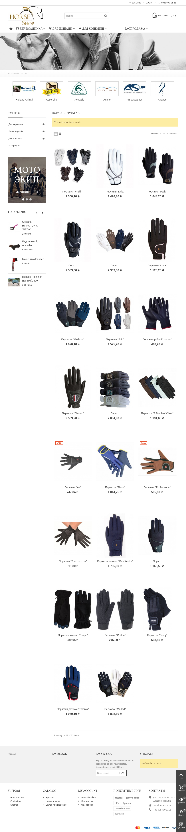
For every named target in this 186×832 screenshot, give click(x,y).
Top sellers (17, 212)
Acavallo (79, 99)
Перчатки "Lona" (157, 265)
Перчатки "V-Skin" (72, 191)
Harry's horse (132, 798)
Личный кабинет (88, 797)
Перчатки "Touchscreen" (73, 561)
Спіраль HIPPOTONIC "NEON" (30, 225)
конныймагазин (122, 808)
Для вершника (16, 124)
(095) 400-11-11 (167, 2)
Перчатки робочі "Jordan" (157, 339)
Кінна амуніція (16, 131)
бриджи (127, 803)
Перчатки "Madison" (72, 339)
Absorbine (52, 99)
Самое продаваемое (55, 805)
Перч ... (72, 265)
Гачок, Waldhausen (33, 259)
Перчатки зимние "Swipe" (73, 635)
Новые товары (52, 801)
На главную (13, 73)
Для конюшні (91, 29)
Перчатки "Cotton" (115, 635)
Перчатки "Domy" (157, 635)
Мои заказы (86, 801)
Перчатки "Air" (72, 487)
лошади (119, 798)
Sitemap (14, 805)
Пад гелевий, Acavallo (30, 243)
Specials (49, 797)
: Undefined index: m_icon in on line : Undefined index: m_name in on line (115, 28)
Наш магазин (17, 797)
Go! (121, 773)
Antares (162, 99)
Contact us (15, 801)
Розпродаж (14, 145)
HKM (117, 803)
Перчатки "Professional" (157, 487)
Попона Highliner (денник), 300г (32, 278)
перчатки (119, 814)
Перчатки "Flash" (115, 487)
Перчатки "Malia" (157, 191)
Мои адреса (86, 805)
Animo (107, 99)
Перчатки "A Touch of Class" (157, 413)
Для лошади (60, 29)
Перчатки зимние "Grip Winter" (115, 561)
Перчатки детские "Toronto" (73, 709)
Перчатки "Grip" (115, 339)
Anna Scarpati (135, 99)
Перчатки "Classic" (73, 413)
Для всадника (29, 29)
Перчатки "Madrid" (115, 709)
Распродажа (135, 29)
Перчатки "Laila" (115, 191)
